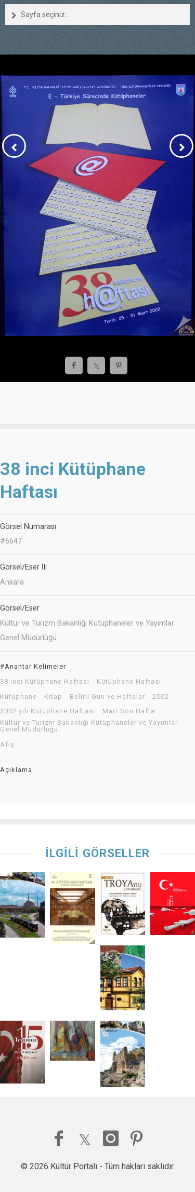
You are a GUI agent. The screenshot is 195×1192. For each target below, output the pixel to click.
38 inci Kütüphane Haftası (44, 681)
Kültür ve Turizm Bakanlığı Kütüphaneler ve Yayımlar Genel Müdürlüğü (89, 726)
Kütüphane (18, 696)
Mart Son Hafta (128, 711)
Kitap (53, 696)
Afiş (7, 744)
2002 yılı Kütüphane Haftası (47, 711)
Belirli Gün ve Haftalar (107, 696)
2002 (160, 696)
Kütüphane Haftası (129, 681)
